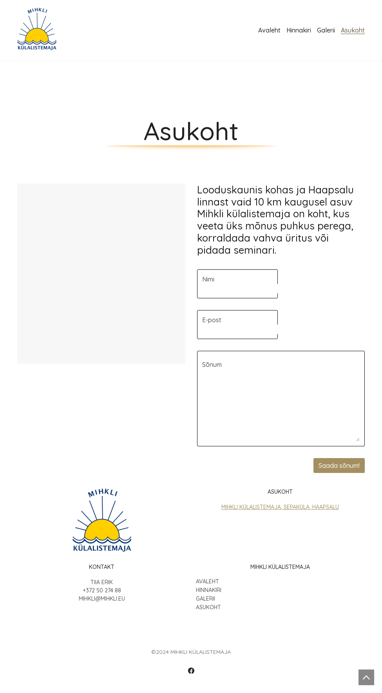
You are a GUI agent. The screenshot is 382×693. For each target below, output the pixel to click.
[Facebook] (191, 670)
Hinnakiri (208, 590)
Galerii (205, 599)
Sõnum (212, 364)
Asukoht (208, 607)
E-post (211, 320)
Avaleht (207, 581)
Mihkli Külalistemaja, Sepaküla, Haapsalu (280, 507)
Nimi (208, 279)
